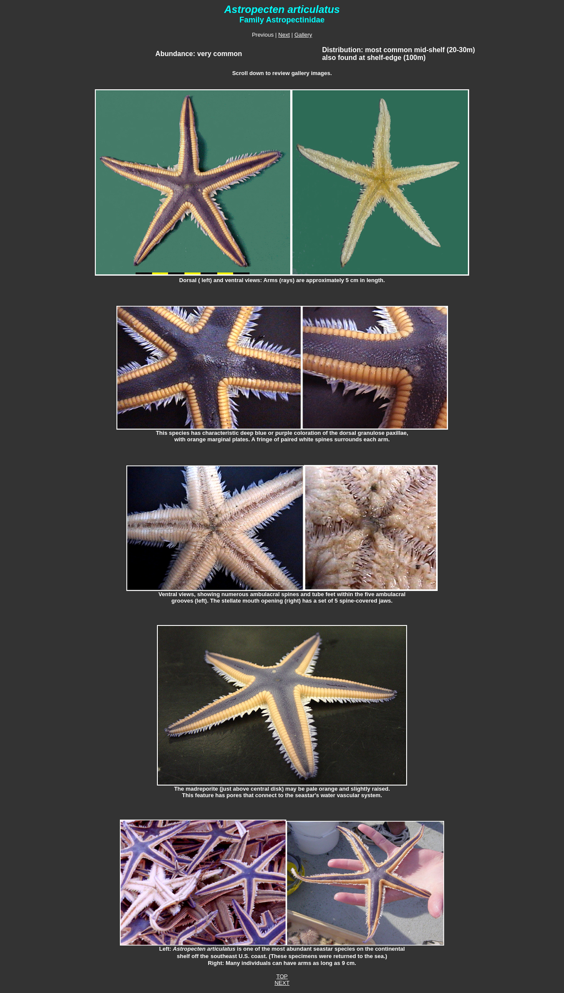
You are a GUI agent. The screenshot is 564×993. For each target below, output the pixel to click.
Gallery (303, 34)
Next (284, 34)
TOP (282, 976)
